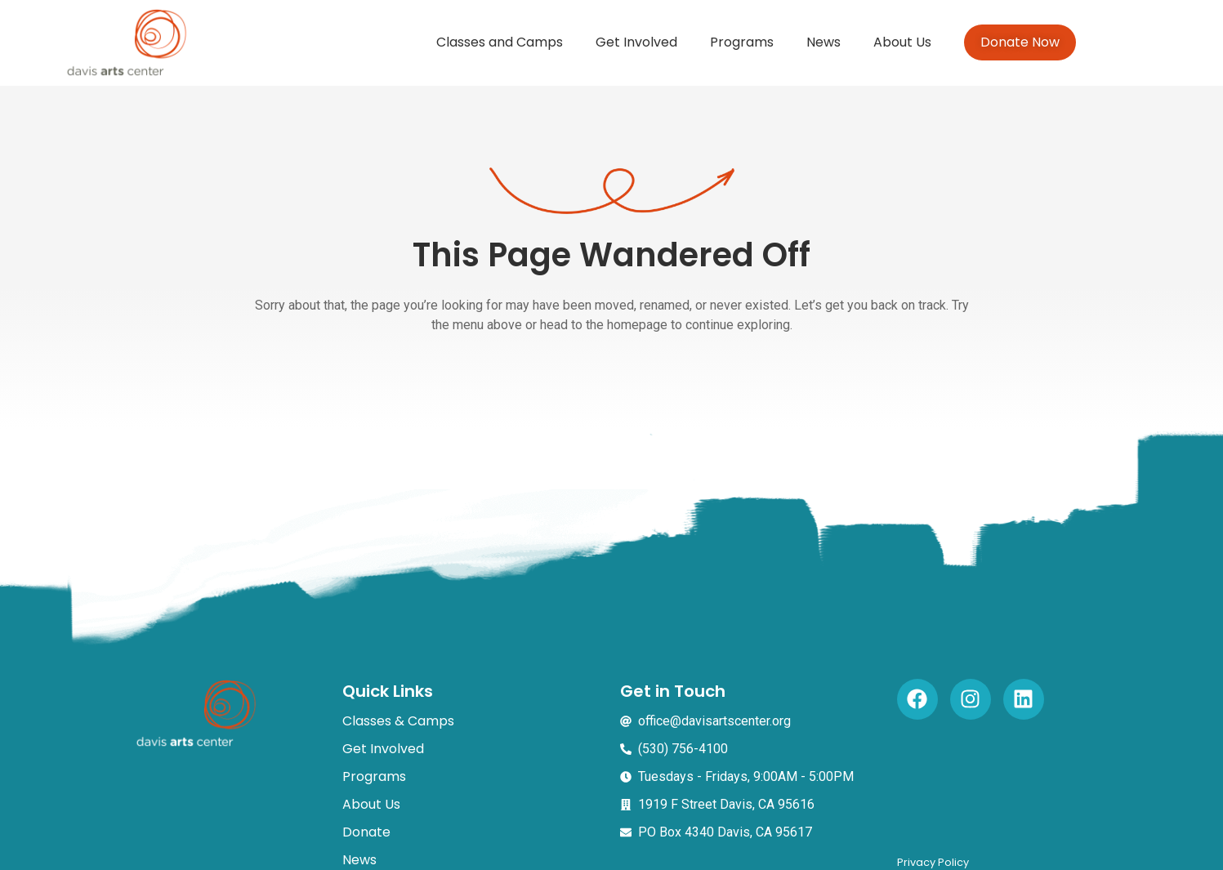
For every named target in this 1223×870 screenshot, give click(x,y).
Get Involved (636, 42)
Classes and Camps (499, 42)
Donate (366, 832)
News (823, 42)
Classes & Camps (398, 721)
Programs (742, 42)
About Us (902, 42)
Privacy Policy (933, 862)
